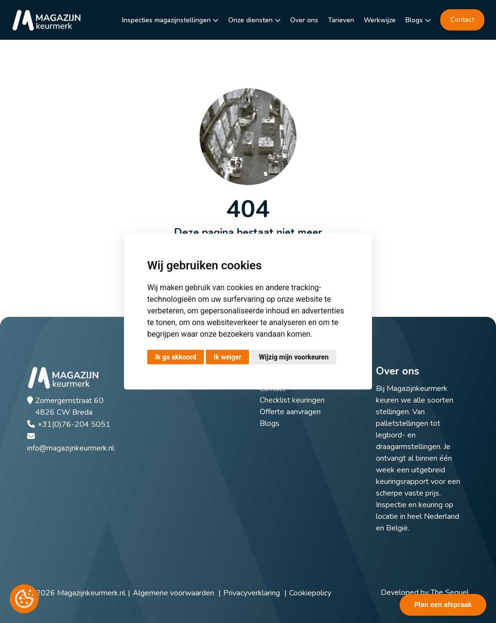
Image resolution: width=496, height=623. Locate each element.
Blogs (414, 20)
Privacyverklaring (251, 593)
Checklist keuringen (292, 400)
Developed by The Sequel (425, 592)
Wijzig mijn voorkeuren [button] (293, 357)
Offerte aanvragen (290, 411)
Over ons (304, 20)
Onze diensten (250, 20)
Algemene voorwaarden (173, 593)
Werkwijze (380, 20)
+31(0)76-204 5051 (73, 424)
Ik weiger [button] (227, 357)
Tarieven (341, 20)
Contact (462, 19)
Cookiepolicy (310, 593)
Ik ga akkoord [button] (175, 357)
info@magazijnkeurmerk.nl (70, 448)
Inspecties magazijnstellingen (166, 20)
